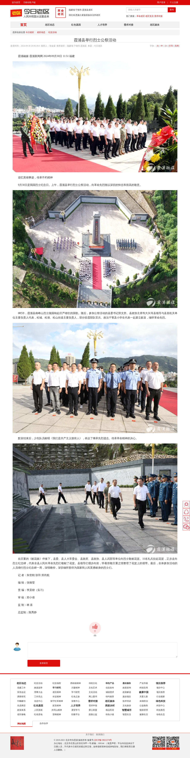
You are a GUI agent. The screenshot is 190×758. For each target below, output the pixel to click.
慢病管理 (144, 710)
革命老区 (141, 16)
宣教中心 (75, 701)
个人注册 (174, 2)
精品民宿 (110, 710)
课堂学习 (75, 710)
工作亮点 (38, 697)
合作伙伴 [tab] (44, 723)
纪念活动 (52, 32)
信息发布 (110, 688)
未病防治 (144, 701)
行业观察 (160, 697)
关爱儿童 (144, 697)
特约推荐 (110, 697)
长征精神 (57, 697)
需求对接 (158, 16)
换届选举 (38, 688)
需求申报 (93, 705)
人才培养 (102, 25)
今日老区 (30, 32)
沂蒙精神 (75, 688)
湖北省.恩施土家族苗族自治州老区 (84, 15)
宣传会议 (21, 692)
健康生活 (144, 714)
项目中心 (160, 688)
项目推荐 (160, 692)
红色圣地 (38, 714)
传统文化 (93, 683)
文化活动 (93, 692)
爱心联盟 (93, 710)
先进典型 (21, 705)
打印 (171, 46)
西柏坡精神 (75, 683)
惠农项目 (127, 697)
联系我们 (100, 734)
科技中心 (160, 705)
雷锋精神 (57, 714)
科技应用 (144, 688)
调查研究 (21, 697)
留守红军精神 (56, 701)
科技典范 (160, 710)
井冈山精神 (57, 710)
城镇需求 (110, 692)
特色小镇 (110, 714)
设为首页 (16, 2)
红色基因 (76, 25)
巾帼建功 (21, 701)
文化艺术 (93, 688)
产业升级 (144, 683)
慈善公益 (93, 714)
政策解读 (127, 692)
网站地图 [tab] (21, 724)
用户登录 (161, 2)
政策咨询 (127, 688)
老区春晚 (21, 714)
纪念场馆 (57, 683)
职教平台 (75, 714)
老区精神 (57, 692)
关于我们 (90, 734)
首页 (23, 25)
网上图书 (93, 697)
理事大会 (38, 692)
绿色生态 (160, 714)
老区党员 (149, 16)
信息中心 (38, 701)
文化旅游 (127, 705)
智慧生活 (127, 714)
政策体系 (21, 710)
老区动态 (49, 25)
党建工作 (21, 688)
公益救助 (144, 705)
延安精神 (57, 705)
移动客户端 (30, 2)
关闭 (177, 46)
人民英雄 (38, 710)
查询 (172, 10)
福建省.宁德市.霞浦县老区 (81, 10)
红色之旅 (75, 697)
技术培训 (127, 701)
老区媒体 (154, 25)
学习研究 (75, 692)
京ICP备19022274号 (103, 740)
